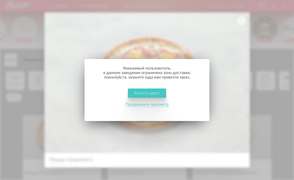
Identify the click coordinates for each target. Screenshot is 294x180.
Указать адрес (147, 97)
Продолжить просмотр (147, 108)
